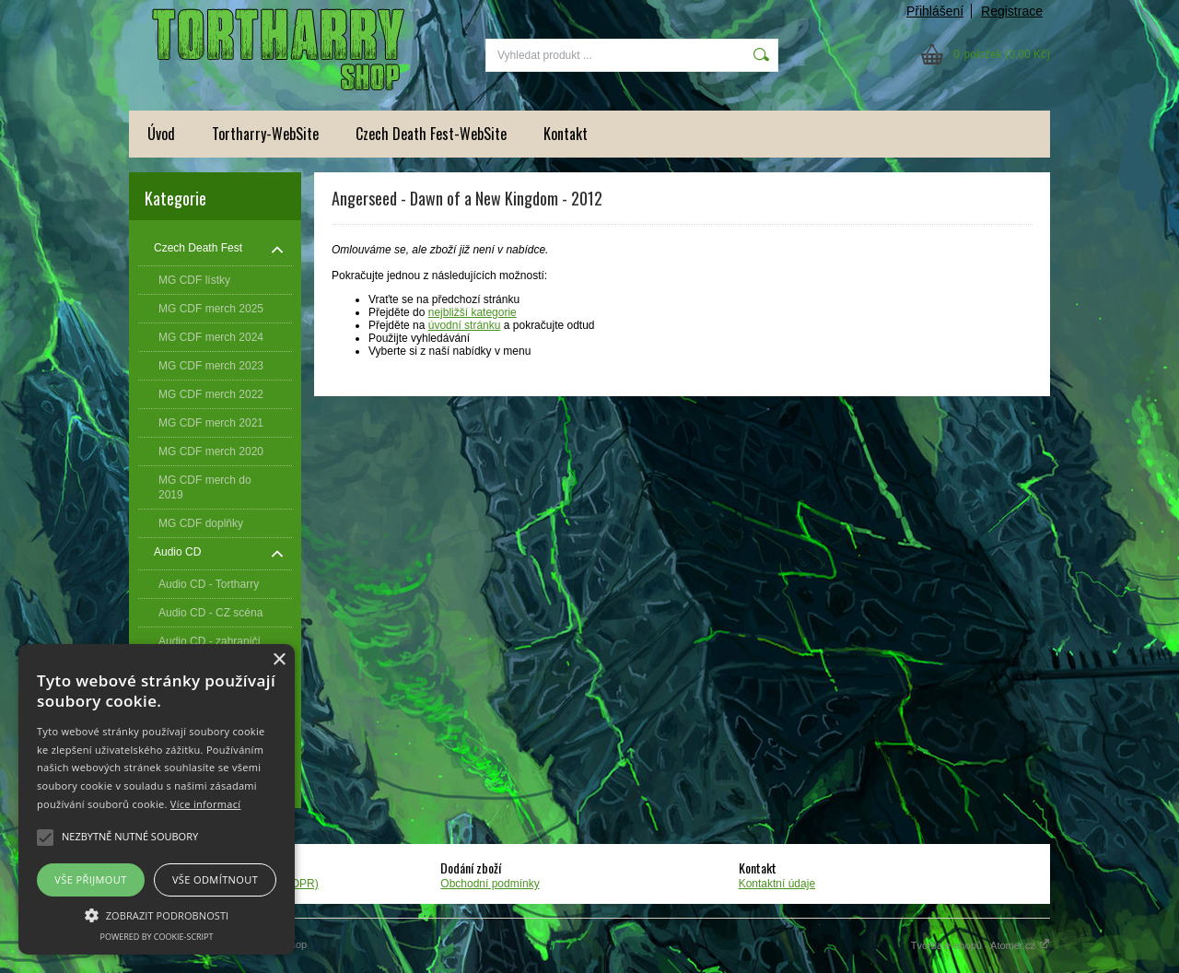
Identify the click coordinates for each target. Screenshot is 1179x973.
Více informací (205, 804)
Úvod (161, 134)
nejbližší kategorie (472, 312)
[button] (156, 914)
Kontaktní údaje (777, 883)
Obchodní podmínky (489, 883)
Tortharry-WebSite (265, 134)
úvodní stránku (464, 325)
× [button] (279, 660)
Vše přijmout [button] (90, 879)
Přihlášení (934, 11)
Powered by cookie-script (157, 937)
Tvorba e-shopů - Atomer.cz (980, 945)
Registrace (1012, 11)
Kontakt (565, 134)
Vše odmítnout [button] (215, 879)
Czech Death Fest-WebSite (431, 134)
